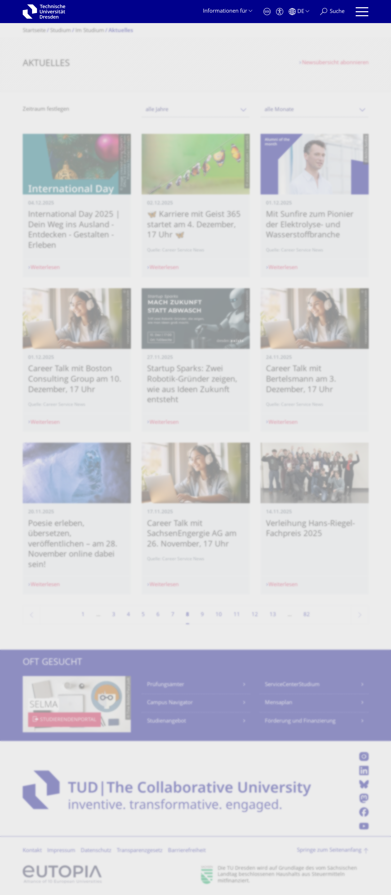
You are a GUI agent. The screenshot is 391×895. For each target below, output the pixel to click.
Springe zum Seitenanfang (329, 850)
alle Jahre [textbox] (157, 110)
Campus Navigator (170, 703)
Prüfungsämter (165, 685)
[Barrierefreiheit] (280, 11)
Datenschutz (96, 851)
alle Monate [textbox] (279, 110)
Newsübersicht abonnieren (335, 63)
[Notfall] (267, 11)
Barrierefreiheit (187, 851)
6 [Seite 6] (158, 615)
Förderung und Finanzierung (300, 721)
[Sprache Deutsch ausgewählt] (299, 11)
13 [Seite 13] (273, 615)
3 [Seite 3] (113, 615)
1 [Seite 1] (83, 615)
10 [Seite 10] (219, 615)
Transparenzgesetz (140, 851)
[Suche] (332, 11)
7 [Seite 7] (172, 615)
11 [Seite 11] (237, 615)
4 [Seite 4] (128, 615)
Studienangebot (166, 721)
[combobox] (196, 109)
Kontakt (32, 851)
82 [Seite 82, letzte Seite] (306, 615)
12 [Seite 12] (255, 615)
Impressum (61, 851)
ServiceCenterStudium (292, 685)
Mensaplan (278, 703)
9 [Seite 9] (202, 615)
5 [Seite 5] (143, 615)
